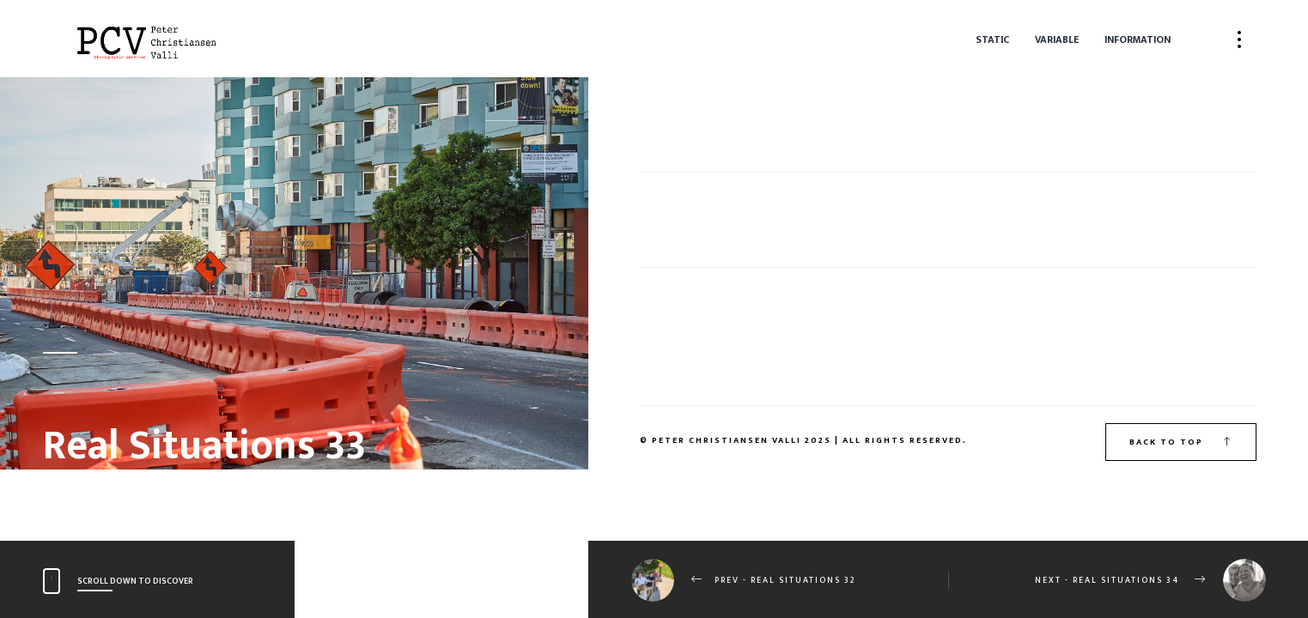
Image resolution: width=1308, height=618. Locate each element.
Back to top (1180, 442)
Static (992, 39)
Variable (1057, 39)
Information (1137, 39)
